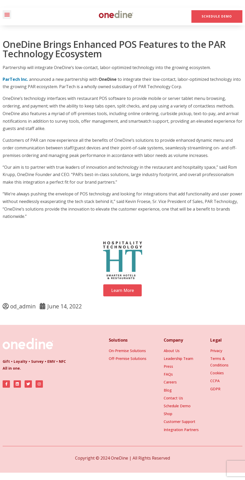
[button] (7, 14)
